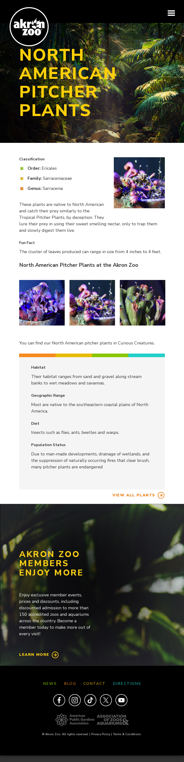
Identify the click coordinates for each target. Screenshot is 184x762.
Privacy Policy (101, 734)
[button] (42, 303)
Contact (94, 683)
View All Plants (133, 495)
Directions (127, 683)
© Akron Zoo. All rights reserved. (66, 734)
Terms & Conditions (127, 734)
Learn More (34, 654)
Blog (70, 683)
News (50, 683)
